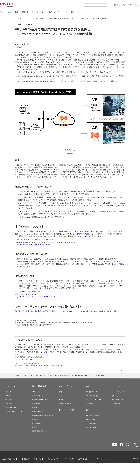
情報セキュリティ (65, 403)
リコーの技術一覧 (92, 396)
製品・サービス (66, 410)
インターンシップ (92, 423)
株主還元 (35, 427)
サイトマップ (72, 459)
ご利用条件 (29, 459)
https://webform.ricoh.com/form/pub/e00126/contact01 (37, 297)
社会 (60, 396)
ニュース (115, 386)
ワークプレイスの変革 (49, 352)
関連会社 (8, 400)
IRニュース (36, 392)
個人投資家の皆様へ (39, 431)
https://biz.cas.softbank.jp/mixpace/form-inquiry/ (35, 245)
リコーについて (11, 386)
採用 (87, 410)
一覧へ (122, 446)
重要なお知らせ (117, 400)
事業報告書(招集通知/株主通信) (42, 415)
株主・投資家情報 (39, 386)
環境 (60, 392)
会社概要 (8, 396)
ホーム (17, 18)
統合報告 (8, 403)
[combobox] (89, 5)
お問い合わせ (86, 459)
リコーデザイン (91, 403)
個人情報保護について (13, 459)
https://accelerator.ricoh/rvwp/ (29, 291)
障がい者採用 (90, 419)
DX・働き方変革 (11, 407)
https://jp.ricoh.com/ (25, 359)
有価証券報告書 (37, 411)
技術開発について (92, 392)
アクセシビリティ (57, 459)
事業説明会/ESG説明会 (40, 400)
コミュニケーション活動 (13, 411)
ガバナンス (62, 400)
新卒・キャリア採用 (92, 415)
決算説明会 (36, 403)
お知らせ (115, 396)
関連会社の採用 (91, 427)
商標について (42, 459)
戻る (122, 370)
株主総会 (35, 419)
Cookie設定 (9, 465)
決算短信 (35, 407)
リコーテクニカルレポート (95, 400)
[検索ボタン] (103, 5)
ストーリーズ (116, 403)
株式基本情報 (36, 423)
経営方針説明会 (37, 396)
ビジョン (8, 392)
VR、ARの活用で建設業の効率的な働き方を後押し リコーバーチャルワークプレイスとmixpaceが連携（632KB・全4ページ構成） (69, 311)
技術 (87, 386)
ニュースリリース (28, 18)
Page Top (131, 447)
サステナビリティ (66, 386)
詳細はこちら (83, 236)
